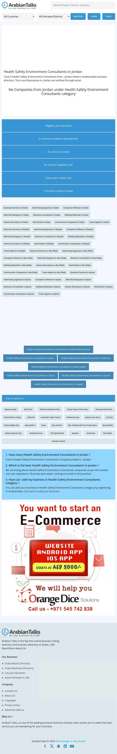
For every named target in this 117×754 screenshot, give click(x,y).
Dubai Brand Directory (17, 663)
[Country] (18, 16)
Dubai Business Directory (19, 668)
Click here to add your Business (42, 491)
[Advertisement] (58, 48)
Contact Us (11, 691)
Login (94, 16)
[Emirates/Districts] (53, 16)
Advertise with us (14, 710)
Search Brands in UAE (17, 677)
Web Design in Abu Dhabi (70, 741)
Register (77, 16)
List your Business (15, 673)
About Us (10, 695)
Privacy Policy (12, 705)
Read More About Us (14, 648)
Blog (108, 16)
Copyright (10, 700)
